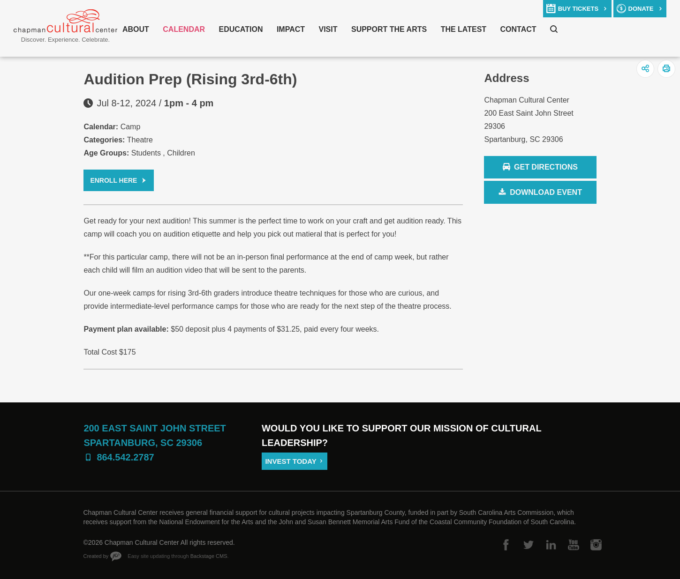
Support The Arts (389, 29)
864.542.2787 (125, 457)
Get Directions (540, 167)
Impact (291, 29)
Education (241, 29)
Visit (328, 29)
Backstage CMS (208, 556)
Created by (96, 556)
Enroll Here (113, 180)
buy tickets (578, 8)
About (135, 29)
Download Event (546, 192)
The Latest (463, 29)
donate (641, 8)
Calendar (184, 29)
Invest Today (290, 461)
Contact (518, 29)
